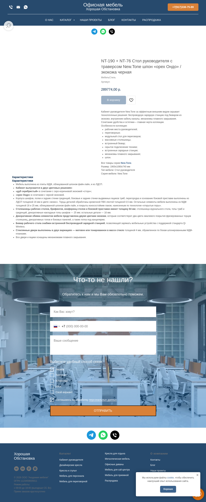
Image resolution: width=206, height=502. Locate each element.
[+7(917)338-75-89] (11, 7)
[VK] (16, 468)
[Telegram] (94, 32)
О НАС (49, 19)
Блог (152, 465)
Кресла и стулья (68, 470)
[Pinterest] (29, 468)
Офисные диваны (114, 464)
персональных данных (103, 399)
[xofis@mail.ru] (18, 7)
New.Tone (126, 163)
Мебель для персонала (72, 476)
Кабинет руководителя (71, 459)
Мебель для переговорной (73, 481)
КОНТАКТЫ (128, 19)
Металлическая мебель (117, 459)
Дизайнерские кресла (71, 465)
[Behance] (22, 468)
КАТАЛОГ (66, 19)
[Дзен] (35, 468)
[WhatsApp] (25, 7)
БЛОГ (111, 19)
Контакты (155, 459)
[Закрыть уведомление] (197, 475)
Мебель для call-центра (117, 469)
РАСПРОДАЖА (151, 19)
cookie (170, 477)
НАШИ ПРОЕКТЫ (91, 19)
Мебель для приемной (117, 475)
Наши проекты (158, 470)
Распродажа (111, 480)
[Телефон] (112, 32)
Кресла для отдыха (115, 453)
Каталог (65, 453)
